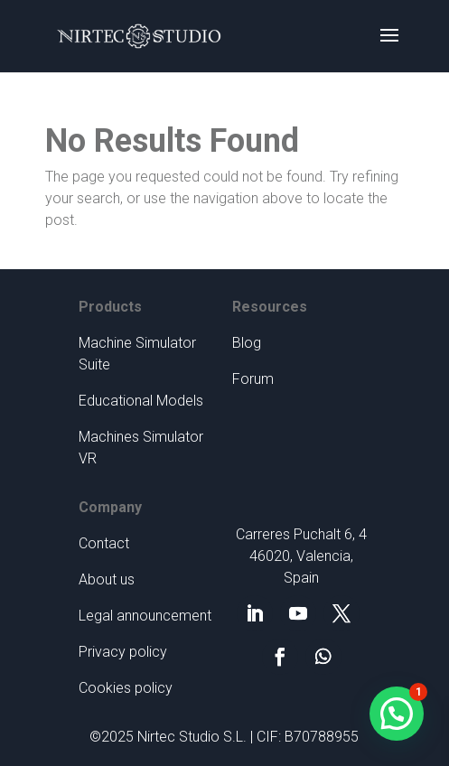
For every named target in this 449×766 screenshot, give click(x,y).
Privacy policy (123, 651)
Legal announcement (145, 615)
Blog (246, 342)
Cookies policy (126, 687)
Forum (253, 379)
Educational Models (141, 400)
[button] (396, 714)
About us (107, 579)
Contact (104, 543)
